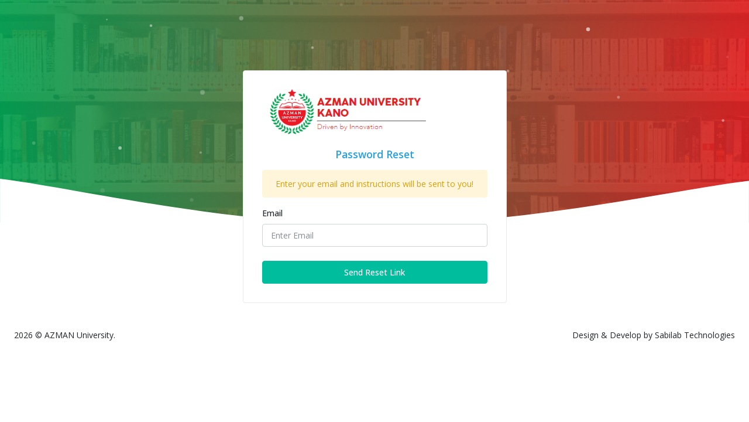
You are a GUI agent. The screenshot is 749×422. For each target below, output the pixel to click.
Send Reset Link (374, 272)
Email (272, 213)
